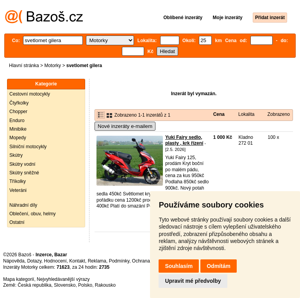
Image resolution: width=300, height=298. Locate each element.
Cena (219, 114)
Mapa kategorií (18, 279)
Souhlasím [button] (179, 266)
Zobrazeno (278, 114)
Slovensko (64, 285)
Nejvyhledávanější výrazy (63, 279)
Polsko (85, 285)
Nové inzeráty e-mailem (125, 126)
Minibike (18, 129)
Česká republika (34, 285)
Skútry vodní (22, 164)
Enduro (17, 120)
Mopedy (17, 137)
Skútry (16, 155)
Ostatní (17, 222)
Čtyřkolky (19, 103)
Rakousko (105, 285)
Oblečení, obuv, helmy (32, 213)
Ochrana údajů (147, 261)
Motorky (52, 65)
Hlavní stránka (24, 65)
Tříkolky (17, 181)
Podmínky (119, 261)
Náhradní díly (23, 205)
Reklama (97, 261)
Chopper (18, 111)
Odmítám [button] (218, 266)
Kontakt (77, 261)
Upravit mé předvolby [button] (193, 281)
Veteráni (18, 190)
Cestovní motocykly (29, 94)
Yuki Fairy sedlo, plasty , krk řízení (184, 140)
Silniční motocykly (27, 146)
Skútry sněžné (24, 173)
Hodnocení (55, 261)
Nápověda (14, 261)
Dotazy (34, 261)
